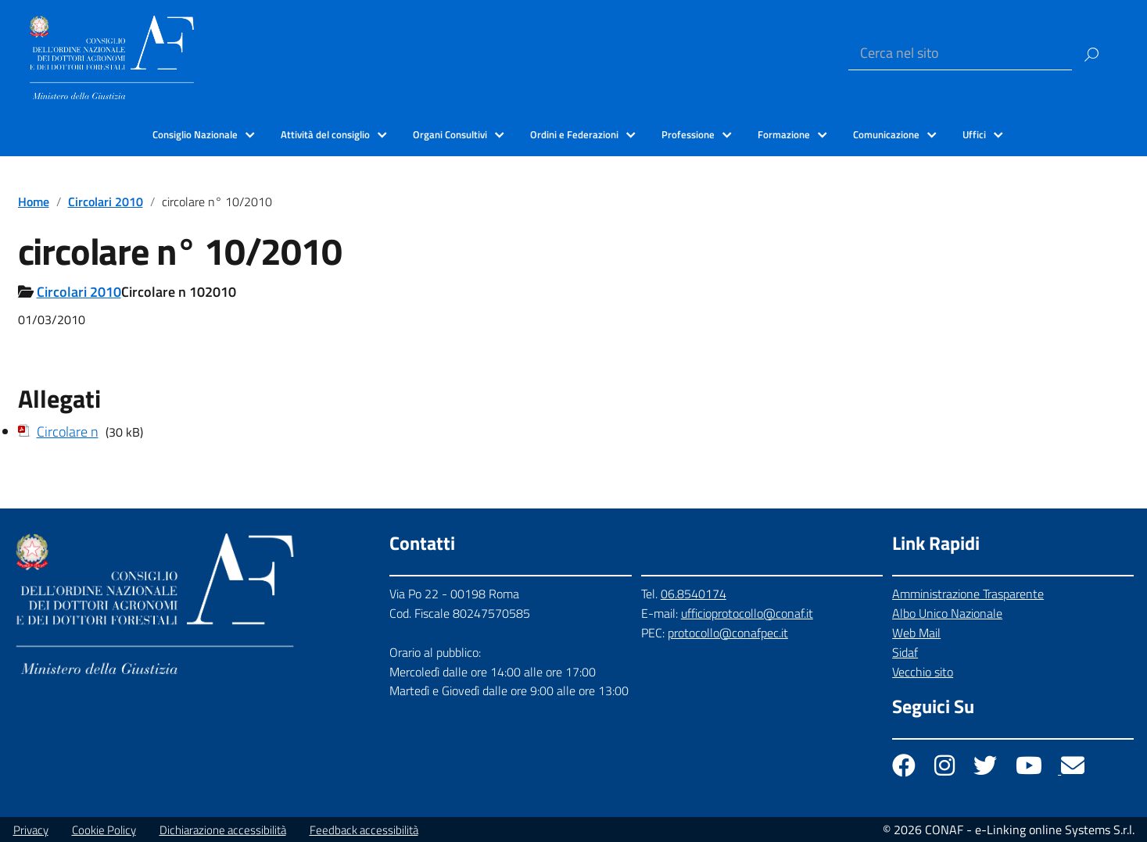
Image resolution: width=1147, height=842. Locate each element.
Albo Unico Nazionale (947, 613)
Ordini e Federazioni (574, 134)
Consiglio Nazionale (195, 134)
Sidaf (905, 652)
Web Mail (916, 632)
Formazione (784, 134)
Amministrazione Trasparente (968, 593)
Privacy (30, 830)
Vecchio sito (922, 671)
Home (33, 201)
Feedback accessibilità (364, 830)
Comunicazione (886, 134)
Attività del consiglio (325, 134)
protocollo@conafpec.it (728, 632)
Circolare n (68, 431)
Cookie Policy (104, 830)
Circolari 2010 (105, 201)
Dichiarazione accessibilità (223, 830)
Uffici (974, 134)
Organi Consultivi (450, 134)
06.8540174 (693, 593)
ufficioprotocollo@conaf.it (747, 613)
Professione (688, 134)
